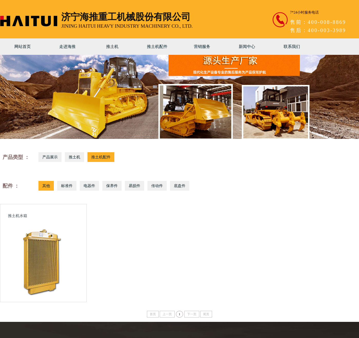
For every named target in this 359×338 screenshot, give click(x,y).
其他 (46, 186)
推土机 (112, 46)
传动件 (157, 186)
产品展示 (50, 157)
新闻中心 (247, 46)
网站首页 (22, 46)
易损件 (134, 186)
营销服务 (202, 46)
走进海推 (67, 46)
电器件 (89, 186)
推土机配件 (157, 46)
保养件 (112, 186)
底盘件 (179, 186)
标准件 (67, 186)
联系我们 (292, 46)
